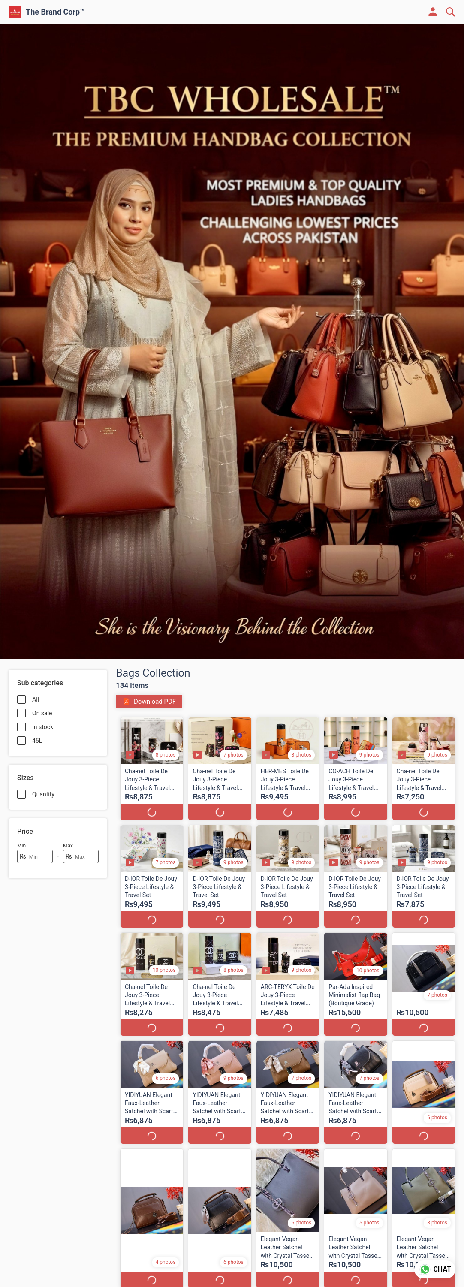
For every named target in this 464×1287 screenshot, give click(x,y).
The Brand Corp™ (55, 12)
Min (21, 846)
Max (68, 846)
